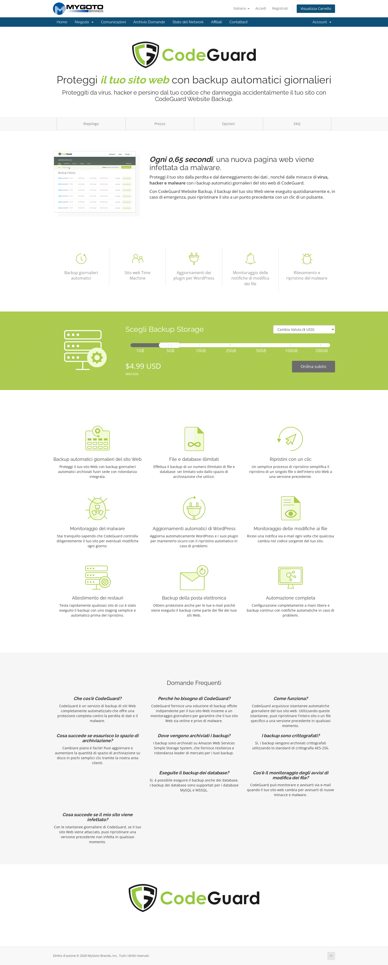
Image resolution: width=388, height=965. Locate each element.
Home (62, 22)
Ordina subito (313, 366)
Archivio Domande (149, 22)
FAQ (297, 123)
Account (322, 22)
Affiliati (216, 22)
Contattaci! (238, 22)
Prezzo (159, 123)
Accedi (260, 8)
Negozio (84, 22)
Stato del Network (188, 22)
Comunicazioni (113, 22)
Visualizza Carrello (316, 8)
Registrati (280, 8)
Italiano (241, 8)
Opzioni (228, 123)
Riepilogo (91, 123)
